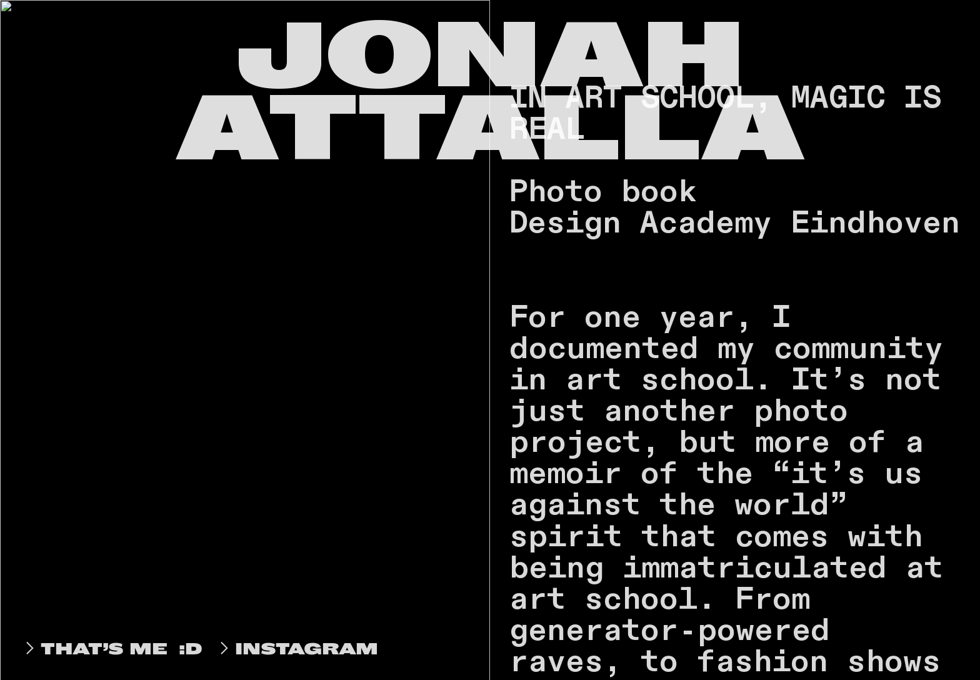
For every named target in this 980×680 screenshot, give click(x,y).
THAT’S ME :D (110, 649)
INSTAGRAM (296, 649)
